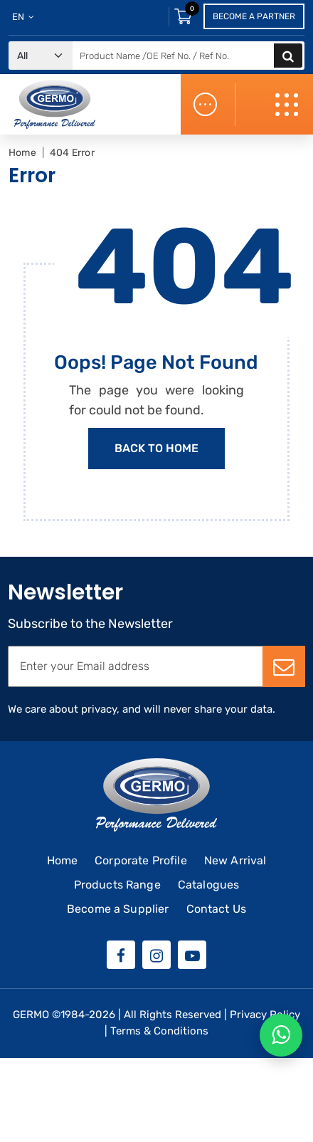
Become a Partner (254, 16)
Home (22, 153)
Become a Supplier (118, 909)
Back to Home (156, 448)
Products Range (117, 884)
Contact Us (216, 909)
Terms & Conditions (159, 1031)
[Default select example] (41, 56)
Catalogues (209, 884)
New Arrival (235, 860)
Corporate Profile (141, 860)
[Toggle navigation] (288, 104)
